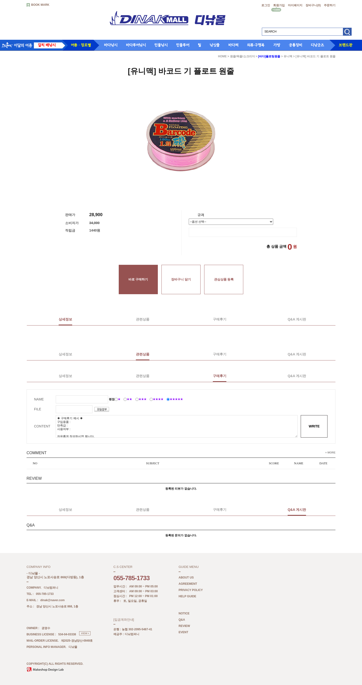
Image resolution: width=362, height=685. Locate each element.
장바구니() (313, 5)
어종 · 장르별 (81, 45)
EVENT (183, 632)
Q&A (182, 619)
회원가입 (279, 5)
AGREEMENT (188, 583)
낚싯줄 (215, 45)
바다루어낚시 (136, 45)
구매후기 (219, 319)
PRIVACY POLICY (191, 590)
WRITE (314, 426)
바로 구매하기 (138, 279)
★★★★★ (176, 399)
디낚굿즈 (317, 45)
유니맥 (288, 56)
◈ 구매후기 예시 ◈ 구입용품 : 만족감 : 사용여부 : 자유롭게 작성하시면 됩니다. (177, 426)
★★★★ (158, 399)
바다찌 (233, 45)
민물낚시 (160, 45)
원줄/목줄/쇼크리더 (242, 56)
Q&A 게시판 (297, 319)
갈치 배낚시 (47, 45)
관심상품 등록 (224, 279)
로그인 (265, 5)
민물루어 (182, 45)
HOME (222, 56)
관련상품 (142, 319)
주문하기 (329, 5)
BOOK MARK (38, 5)
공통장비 (295, 45)
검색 (347, 33)
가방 (276, 45)
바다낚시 (110, 45)
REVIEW (184, 626)
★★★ (142, 399)
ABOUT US (186, 577)
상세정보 (65, 319)
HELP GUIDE (187, 596)
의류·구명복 (256, 45)
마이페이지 (295, 5)
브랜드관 (345, 45)
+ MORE (330, 452)
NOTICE (184, 613)
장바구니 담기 (181, 279)
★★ (129, 399)
